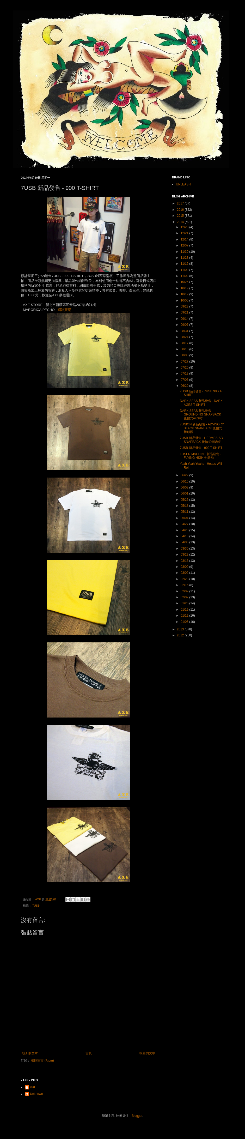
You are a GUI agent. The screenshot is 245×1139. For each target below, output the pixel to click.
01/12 (185, 615)
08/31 (185, 331)
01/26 (185, 603)
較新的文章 (30, 1053)
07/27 (185, 361)
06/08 (185, 487)
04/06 (185, 542)
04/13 (185, 536)
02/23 (185, 579)
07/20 (185, 367)
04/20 (185, 530)
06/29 (185, 386)
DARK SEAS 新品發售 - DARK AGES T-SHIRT (201, 402)
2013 (181, 629)
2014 (181, 222)
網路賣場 (64, 310)
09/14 (185, 319)
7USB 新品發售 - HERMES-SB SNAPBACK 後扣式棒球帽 (201, 439)
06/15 (185, 481)
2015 (181, 216)
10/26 (185, 282)
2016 (181, 210)
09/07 (185, 325)
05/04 (185, 518)
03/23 (185, 554)
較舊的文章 (147, 1053)
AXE (33, 1087)
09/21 (185, 312)
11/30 (185, 252)
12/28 (185, 227)
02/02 (185, 597)
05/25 (185, 500)
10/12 (185, 294)
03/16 (185, 561)
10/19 (185, 288)
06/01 (185, 493)
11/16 (185, 264)
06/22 (185, 475)
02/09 (185, 591)
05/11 (185, 512)
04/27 (185, 524)
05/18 (185, 506)
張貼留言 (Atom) (42, 1060)
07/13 (185, 373)
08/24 (185, 337)
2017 (181, 203)
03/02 (185, 573)
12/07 (185, 245)
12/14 (185, 239)
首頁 (88, 1053)
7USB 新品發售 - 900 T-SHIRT (201, 448)
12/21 (185, 233)
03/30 (185, 548)
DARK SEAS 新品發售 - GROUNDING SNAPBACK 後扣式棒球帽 (200, 414)
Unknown (36, 1094)
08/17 (185, 343)
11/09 (185, 270)
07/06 (185, 380)
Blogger (137, 1116)
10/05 (185, 300)
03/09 (185, 567)
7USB (36, 905)
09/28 (185, 306)
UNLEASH (183, 184)
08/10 (185, 349)
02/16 (185, 585)
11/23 (185, 258)
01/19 (185, 609)
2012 (181, 635)
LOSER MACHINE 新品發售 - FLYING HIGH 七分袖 (200, 456)
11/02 (185, 276)
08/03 (185, 355)
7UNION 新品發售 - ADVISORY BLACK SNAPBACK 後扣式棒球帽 (202, 428)
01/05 (185, 622)
